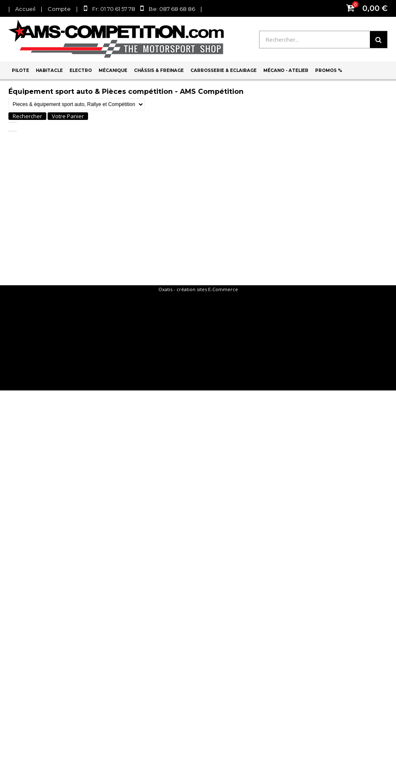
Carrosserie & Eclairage (223, 70)
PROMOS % (328, 70)
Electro (81, 70)
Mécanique (113, 70)
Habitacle (49, 70)
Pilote (20, 70)
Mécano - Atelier (285, 70)
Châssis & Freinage (159, 70)
